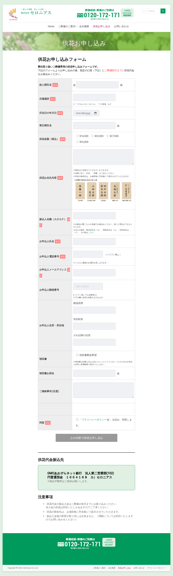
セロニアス (36, 12)
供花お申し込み (101, 26)
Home (51, 26)
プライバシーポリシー (156, 568)
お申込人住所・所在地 (51, 325)
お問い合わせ (121, 26)
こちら (91, 232)
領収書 (43, 358)
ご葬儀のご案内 (66, 26)
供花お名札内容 (51, 177)
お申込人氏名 (49, 241)
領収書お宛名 (46, 373)
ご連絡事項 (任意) (49, 391)
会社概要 (84, 26)
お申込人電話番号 (52, 256)
